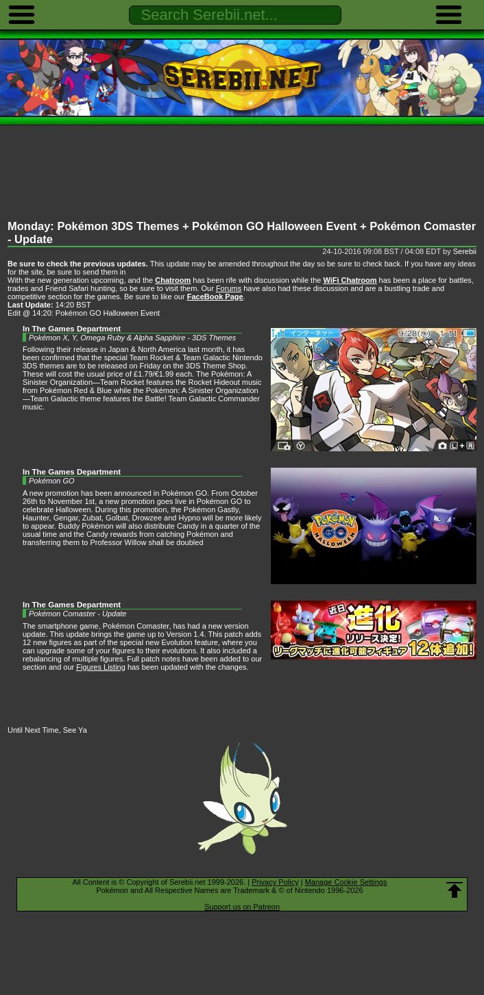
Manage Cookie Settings (346, 882)
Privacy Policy (275, 882)
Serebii (464, 251)
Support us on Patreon (242, 907)
